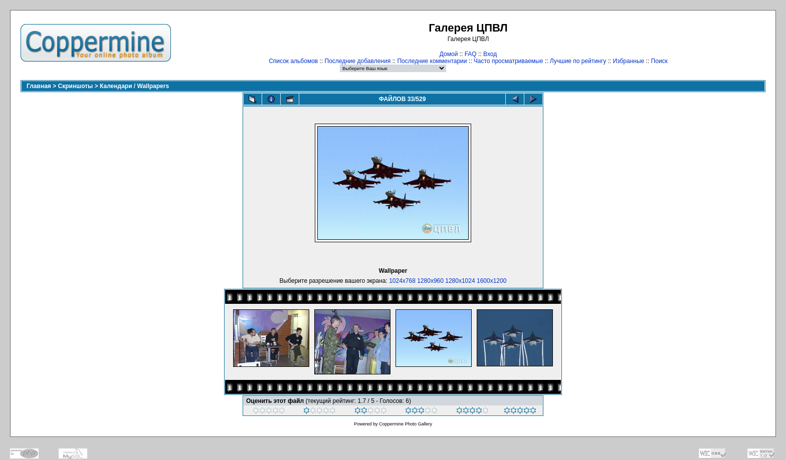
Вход (490, 54)
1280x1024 (460, 280)
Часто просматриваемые (508, 61)
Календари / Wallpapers (134, 86)
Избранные (628, 61)
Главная (39, 86)
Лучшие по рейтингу (578, 61)
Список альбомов (293, 61)
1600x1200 (491, 280)
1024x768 (402, 280)
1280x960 (430, 280)
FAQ (471, 54)
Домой (449, 54)
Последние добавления (358, 61)
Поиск (659, 61)
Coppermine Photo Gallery (405, 423)
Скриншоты (75, 86)
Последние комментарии (432, 61)
